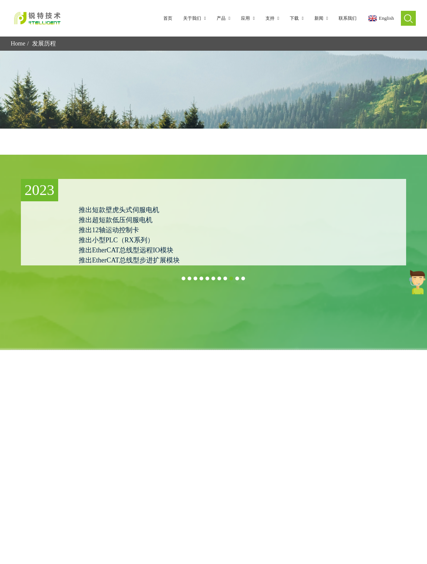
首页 (167, 18)
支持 (274, 18)
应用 (249, 18)
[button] (183, 278)
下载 (298, 18)
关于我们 (195, 18)
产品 (225, 18)
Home (18, 43)
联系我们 (348, 18)
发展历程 (44, 43)
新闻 (322, 18)
